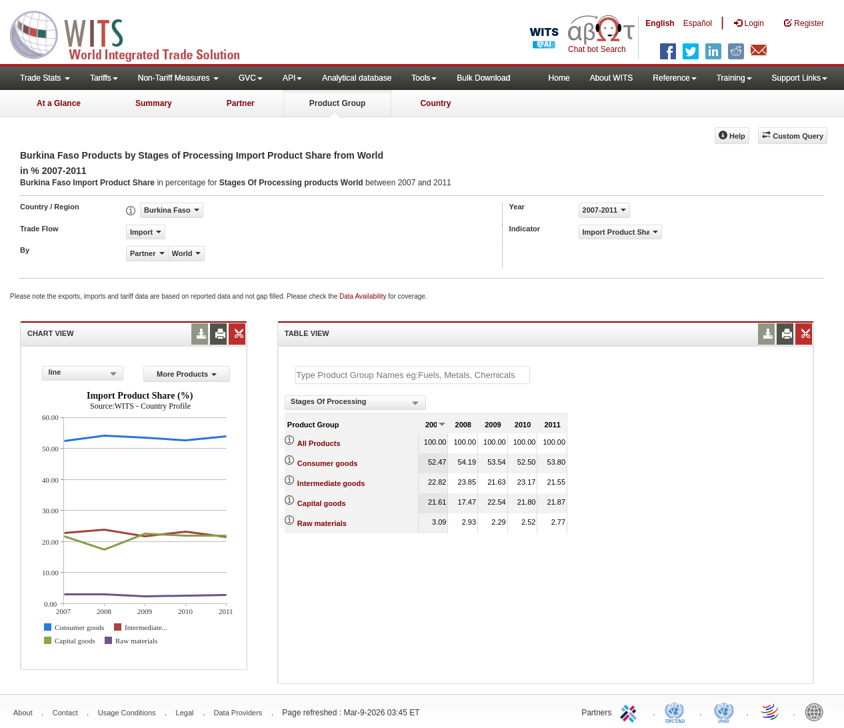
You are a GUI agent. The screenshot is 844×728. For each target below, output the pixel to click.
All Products (319, 443)
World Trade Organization (770, 711)
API (292, 78)
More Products (187, 374)
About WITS (611, 78)
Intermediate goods (331, 483)
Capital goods (321, 503)
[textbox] (412, 375)
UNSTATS (724, 711)
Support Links (799, 78)
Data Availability (363, 296)
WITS (133, 33)
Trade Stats (45, 78)
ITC (630, 711)
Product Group (337, 103)
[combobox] (82, 373)
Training (734, 78)
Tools (424, 78)
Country (435, 103)
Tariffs (104, 78)
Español (697, 23)
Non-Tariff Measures (178, 78)
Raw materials (322, 523)
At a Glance (59, 103)
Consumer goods (327, 463)
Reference (674, 78)
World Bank (817, 711)
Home (559, 78)
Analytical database (356, 78)
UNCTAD (677, 711)
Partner (241, 103)
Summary (153, 103)
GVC (251, 78)
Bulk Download (483, 78)
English (659, 23)
